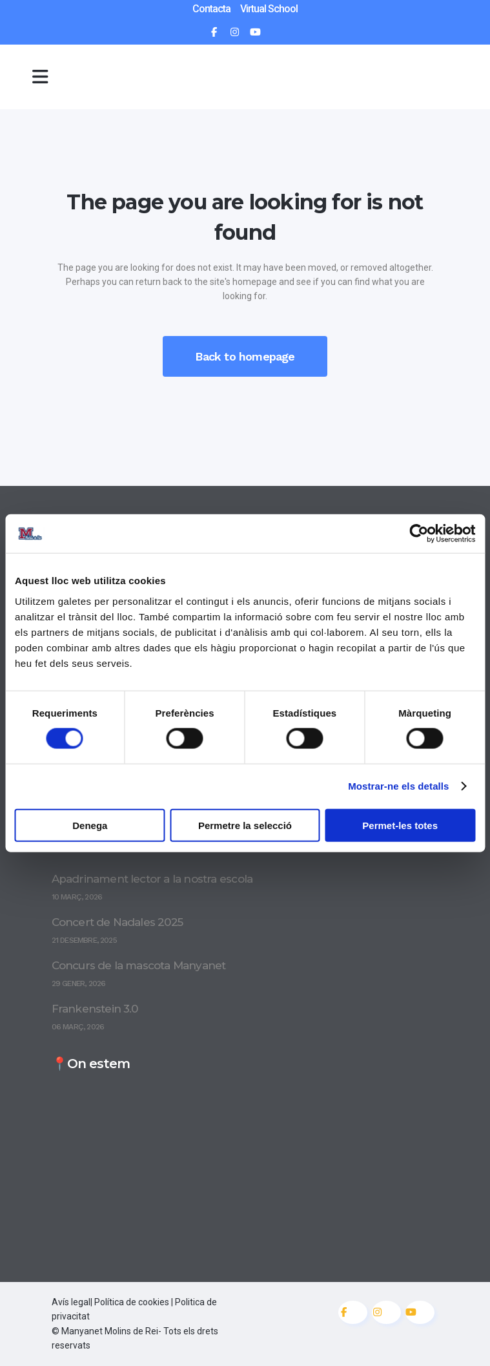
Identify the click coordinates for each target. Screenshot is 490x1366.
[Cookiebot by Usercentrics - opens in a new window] (418, 533)
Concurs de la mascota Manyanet (139, 965)
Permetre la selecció (245, 824)
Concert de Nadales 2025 (117, 922)
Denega (89, 824)
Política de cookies (131, 1302)
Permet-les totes (400, 824)
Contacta (211, 9)
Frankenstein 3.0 (95, 1008)
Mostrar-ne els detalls (398, 786)
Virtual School (269, 9)
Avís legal (71, 1302)
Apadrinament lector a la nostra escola (152, 878)
